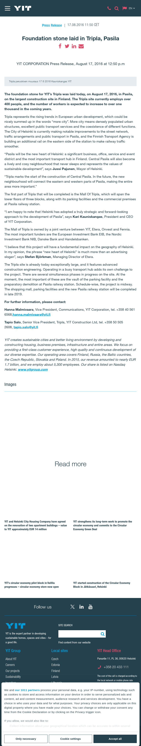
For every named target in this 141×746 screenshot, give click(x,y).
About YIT (11, 659)
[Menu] (7, 8)
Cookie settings (70, 738)
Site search (65, 625)
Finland (55, 671)
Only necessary (26, 738)
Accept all (115, 738)
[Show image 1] (48, 423)
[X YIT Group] (72, 607)
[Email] (81, 46)
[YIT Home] (22, 8)
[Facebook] (60, 46)
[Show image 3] (115, 436)
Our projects (13, 671)
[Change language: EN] (129, 8)
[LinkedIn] (74, 46)
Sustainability (13, 677)
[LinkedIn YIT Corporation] (81, 607)
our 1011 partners (27, 690)
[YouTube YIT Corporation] (90, 607)
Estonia (55, 665)
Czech (54, 659)
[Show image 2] (115, 410)
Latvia (54, 677)
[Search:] (102, 633)
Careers (10, 665)
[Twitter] (67, 46)
